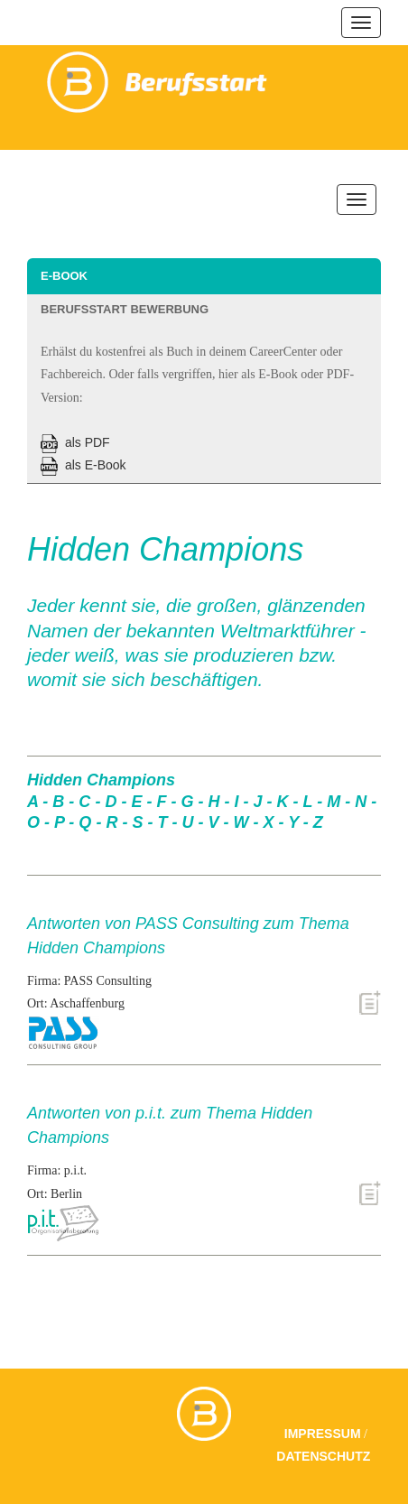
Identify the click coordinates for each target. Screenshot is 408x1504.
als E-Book (83, 465)
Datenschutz (323, 1456)
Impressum (322, 1433)
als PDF (75, 442)
